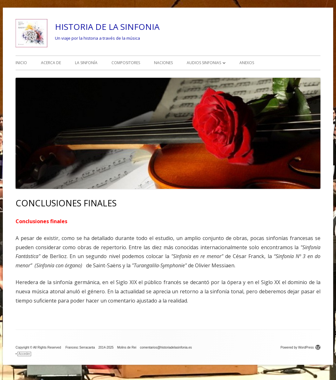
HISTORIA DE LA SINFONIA (107, 26)
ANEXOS (246, 62)
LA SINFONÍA (86, 62)
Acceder (24, 354)
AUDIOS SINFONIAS (204, 62)
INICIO (21, 62)
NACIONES (163, 62)
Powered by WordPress (300, 347)
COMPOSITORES (125, 62)
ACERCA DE (51, 62)
